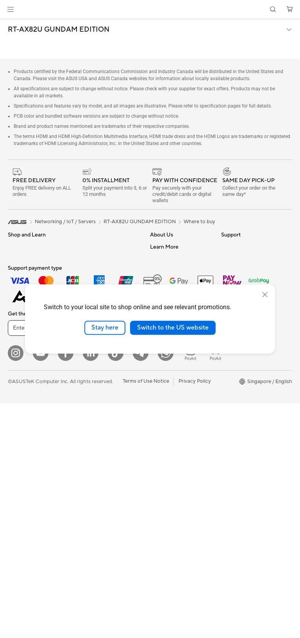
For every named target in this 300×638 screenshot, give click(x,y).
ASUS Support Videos (175, 422)
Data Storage (93, 282)
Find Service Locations (176, 387)
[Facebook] (65, 587)
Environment (235, 258)
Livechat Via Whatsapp (177, 481)
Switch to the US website (173, 328)
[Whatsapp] (165, 587)
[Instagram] (15, 587)
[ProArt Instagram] (190, 587)
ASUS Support (167, 446)
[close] (265, 295)
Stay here (104, 328)
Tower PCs (20, 377)
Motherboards (25, 430)
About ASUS (164, 247)
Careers (159, 258)
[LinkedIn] (90, 587)
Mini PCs (18, 400)
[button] (10, 9)
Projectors (20, 353)
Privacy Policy (195, 616)
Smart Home (92, 377)
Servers (86, 365)
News (156, 270)
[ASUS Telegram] (140, 587)
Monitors (18, 342)
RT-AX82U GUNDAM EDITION (58, 29)
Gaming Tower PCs (30, 388)
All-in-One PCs (25, 365)
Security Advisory (170, 411)
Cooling (17, 465)
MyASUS (160, 434)
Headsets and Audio (100, 424)
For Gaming (21, 318)
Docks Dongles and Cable (107, 459)
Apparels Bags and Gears (106, 436)
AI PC (227, 282)
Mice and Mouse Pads (102, 412)
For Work (18, 283)
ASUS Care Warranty (174, 469)
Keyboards (90, 401)
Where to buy (199, 222)
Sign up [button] (121, 562)
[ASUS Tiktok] (115, 587)
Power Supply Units (100, 247)
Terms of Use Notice (146, 616)
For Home (19, 271)
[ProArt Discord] (215, 587)
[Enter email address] (55, 562)
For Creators (23, 294)
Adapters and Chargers (104, 447)
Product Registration (174, 399)
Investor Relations (171, 282)
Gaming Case (23, 454)
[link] (150, 10)
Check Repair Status (174, 376)
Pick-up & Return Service (178, 458)
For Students (23, 306)
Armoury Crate (238, 376)
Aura (226, 387)
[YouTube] (40, 587)
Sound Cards (92, 258)
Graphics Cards (26, 442)
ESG (226, 247)
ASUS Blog (234, 364)
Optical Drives (94, 270)
